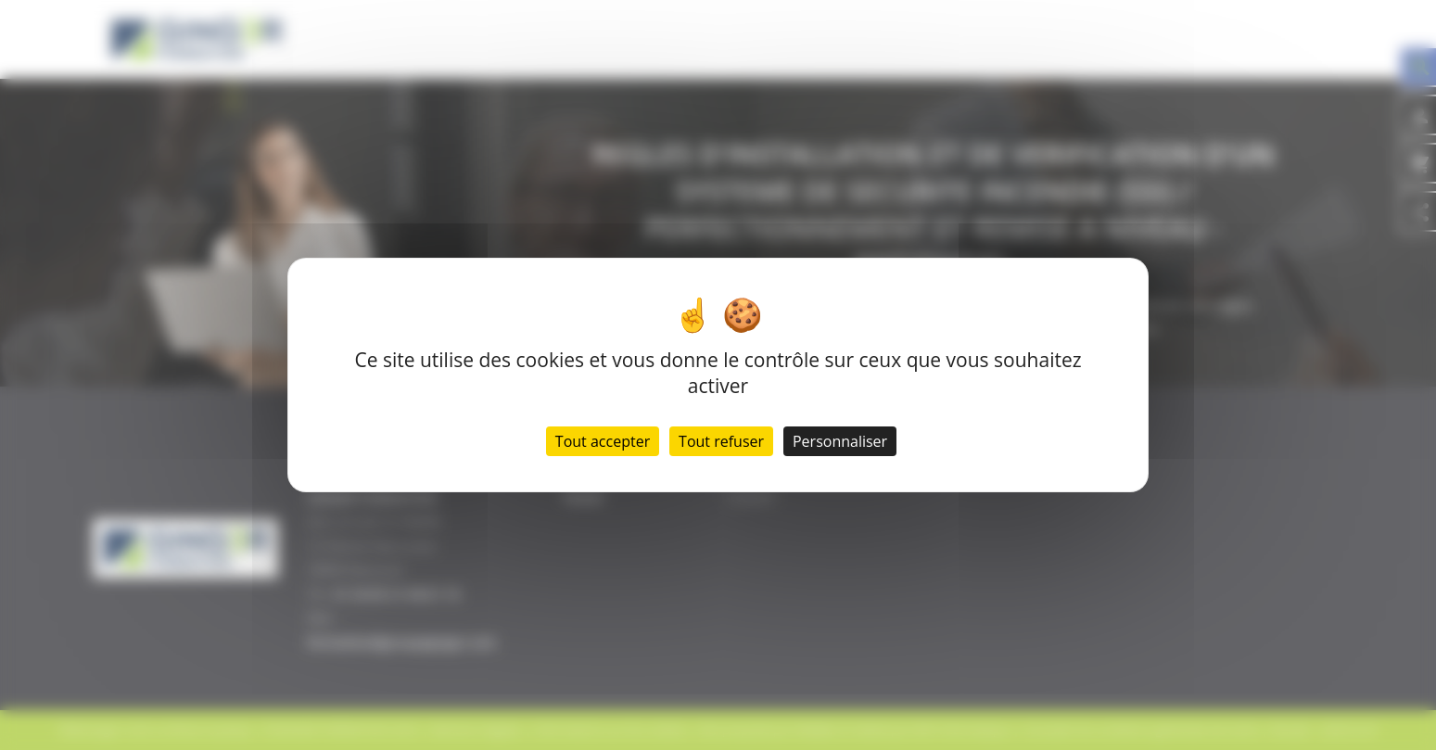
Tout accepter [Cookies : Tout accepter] (602, 441)
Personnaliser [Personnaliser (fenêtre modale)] (840, 441)
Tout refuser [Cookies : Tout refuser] (721, 441)
